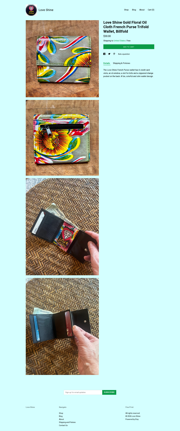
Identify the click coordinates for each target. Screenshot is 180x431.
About (141, 10)
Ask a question (124, 54)
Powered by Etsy (132, 419)
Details (106, 63)
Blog (134, 10)
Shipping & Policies (121, 63)
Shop (126, 10)
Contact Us (63, 425)
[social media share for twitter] (109, 54)
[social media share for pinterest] (114, 54)
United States (120, 40)
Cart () (151, 10)
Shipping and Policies (67, 422)
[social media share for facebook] (104, 54)
